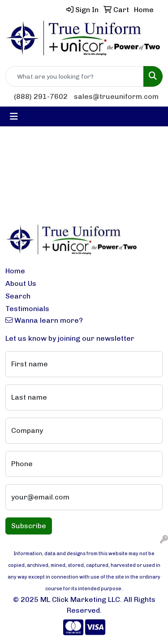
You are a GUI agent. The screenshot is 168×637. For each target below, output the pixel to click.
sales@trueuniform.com (116, 96)
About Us (20, 283)
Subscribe (28, 525)
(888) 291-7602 (41, 96)
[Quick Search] (74, 76)
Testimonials (27, 308)
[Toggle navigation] (13, 116)
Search (17, 296)
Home (15, 271)
